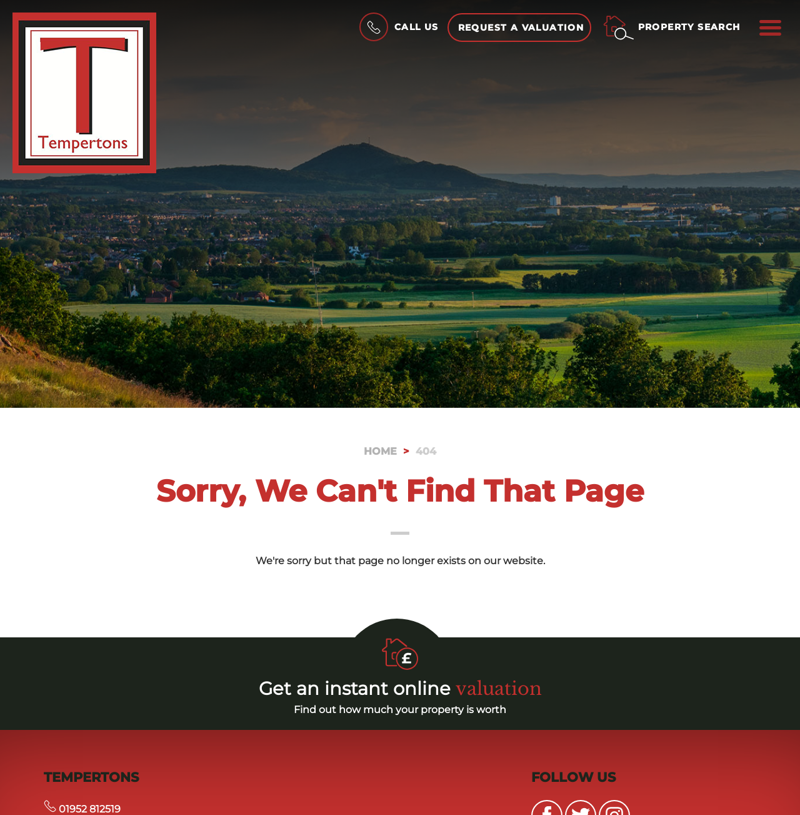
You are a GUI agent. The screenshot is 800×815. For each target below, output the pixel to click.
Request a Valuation (521, 27)
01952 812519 (82, 809)
